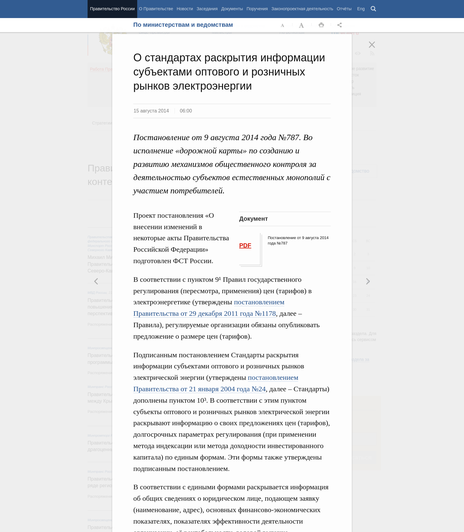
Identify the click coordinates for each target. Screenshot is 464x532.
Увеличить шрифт (302, 25)
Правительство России (112, 8)
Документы (232, 8)
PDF (245, 245)
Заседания (207, 8)
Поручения (257, 8)
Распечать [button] (321, 25)
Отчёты (344, 8)
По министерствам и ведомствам (183, 24)
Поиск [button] (374, 9)
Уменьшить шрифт (283, 25)
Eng (361, 8)
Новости (185, 8)
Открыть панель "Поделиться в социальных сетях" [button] (340, 25)
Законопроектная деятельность (302, 8)
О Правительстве (156, 8)
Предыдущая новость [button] (368, 281)
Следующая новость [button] (96, 281)
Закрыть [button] (376, 49)
